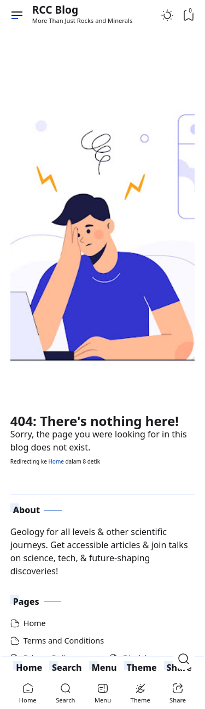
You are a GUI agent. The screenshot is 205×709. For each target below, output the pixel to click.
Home (55, 461)
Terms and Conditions (64, 640)
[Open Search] (184, 659)
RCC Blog (55, 9)
